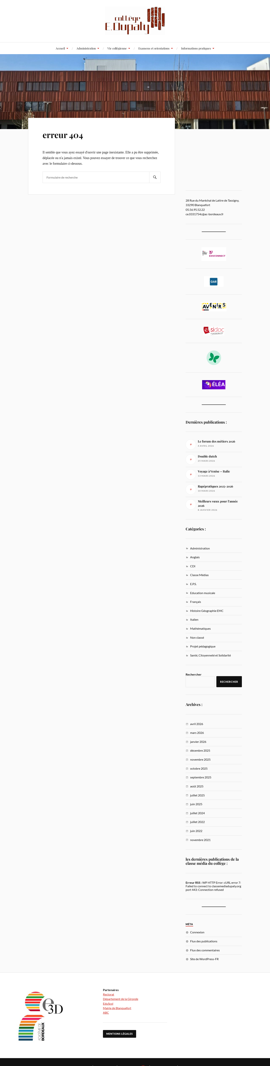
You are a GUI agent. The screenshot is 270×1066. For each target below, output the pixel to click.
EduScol (108, 1003)
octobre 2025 (199, 768)
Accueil (60, 48)
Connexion (197, 932)
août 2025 (196, 786)
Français (195, 601)
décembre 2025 (200, 750)
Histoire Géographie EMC (207, 610)
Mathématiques (200, 628)
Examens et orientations (154, 48)
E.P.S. (193, 584)
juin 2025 (196, 804)
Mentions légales (119, 1033)
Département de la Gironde (120, 999)
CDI (192, 566)
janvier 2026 (198, 741)
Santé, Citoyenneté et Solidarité (210, 655)
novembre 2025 (200, 759)
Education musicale (202, 593)
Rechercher (194, 674)
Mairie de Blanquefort (117, 1008)
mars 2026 (197, 732)
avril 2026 (196, 724)
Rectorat (108, 994)
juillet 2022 (197, 822)
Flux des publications (203, 941)
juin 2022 (196, 831)
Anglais (195, 557)
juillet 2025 (197, 795)
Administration (86, 48)
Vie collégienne (117, 48)
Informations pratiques (196, 48)
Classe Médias (199, 575)
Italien (194, 619)
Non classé (197, 637)
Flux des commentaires (205, 950)
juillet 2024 (197, 813)
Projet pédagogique (202, 646)
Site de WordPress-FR (204, 959)
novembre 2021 (200, 840)
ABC (106, 1012)
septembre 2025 (200, 777)
